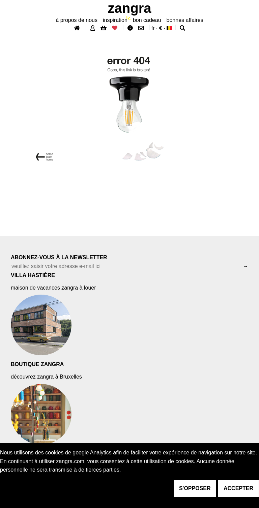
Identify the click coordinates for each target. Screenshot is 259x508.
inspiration (115, 20)
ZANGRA (129, 8)
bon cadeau (147, 20)
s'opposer (195, 488)
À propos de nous (76, 20)
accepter (238, 488)
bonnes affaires (185, 20)
